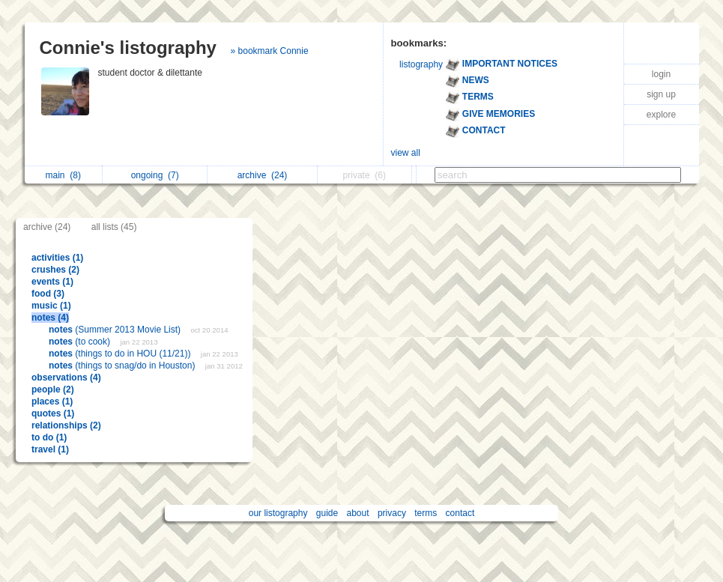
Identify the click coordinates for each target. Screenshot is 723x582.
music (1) (51, 305)
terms (425, 513)
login (661, 74)
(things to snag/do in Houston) (123, 365)
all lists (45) (114, 227)
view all (405, 153)
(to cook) (80, 341)
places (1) (52, 401)
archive (263, 175)
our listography (278, 513)
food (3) (47, 293)
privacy (392, 513)
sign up (661, 94)
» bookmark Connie (270, 51)
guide (327, 513)
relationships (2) (66, 425)
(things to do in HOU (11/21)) (121, 353)
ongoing (155, 175)
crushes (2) (55, 269)
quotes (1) (52, 413)
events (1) (52, 281)
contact (460, 513)
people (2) (52, 389)
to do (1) (49, 437)
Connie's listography (128, 47)
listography (421, 64)
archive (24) (46, 227)
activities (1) (57, 257)
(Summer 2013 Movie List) (116, 329)
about (358, 513)
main (63, 175)
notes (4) (50, 317)
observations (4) (66, 377)
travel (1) (50, 449)
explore (661, 114)
